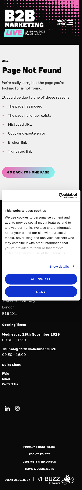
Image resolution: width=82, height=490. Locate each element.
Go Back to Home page (28, 172)
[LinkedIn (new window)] (7, 409)
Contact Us (10, 384)
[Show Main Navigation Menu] (65, 22)
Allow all (41, 279)
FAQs (6, 373)
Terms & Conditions (39, 468)
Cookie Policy (39, 454)
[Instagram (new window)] (17, 409)
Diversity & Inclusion (39, 461)
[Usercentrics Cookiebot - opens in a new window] (58, 195)
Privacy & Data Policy (39, 447)
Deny (41, 291)
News (6, 379)
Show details (59, 266)
